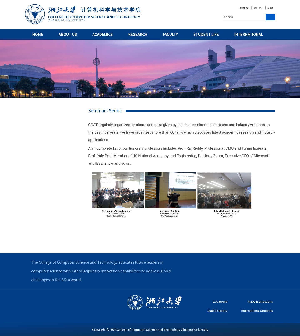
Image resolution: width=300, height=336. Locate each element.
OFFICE (258, 8)
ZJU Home (220, 301)
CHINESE (244, 8)
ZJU (270, 8)
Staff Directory (217, 310)
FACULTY (170, 34)
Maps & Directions (260, 301)
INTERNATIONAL (248, 34)
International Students (257, 310)
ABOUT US (68, 34)
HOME (37, 34)
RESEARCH (137, 34)
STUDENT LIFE (206, 34)
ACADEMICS (102, 34)
